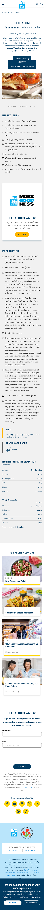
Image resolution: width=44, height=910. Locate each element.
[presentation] (22, 755)
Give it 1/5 (5, 27)
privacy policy (28, 787)
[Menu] (3, 3)
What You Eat (30, 850)
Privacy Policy (13, 897)
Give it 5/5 (18, 27)
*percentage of (13, 527)
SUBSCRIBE (22, 234)
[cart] (37, 3)
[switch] (22, 64)
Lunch (20, 33)
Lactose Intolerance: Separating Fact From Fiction (21, 685)
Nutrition (33, 106)
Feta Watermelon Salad (15, 581)
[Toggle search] (41, 3)
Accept (12, 903)
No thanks (31, 903)
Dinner (12, 33)
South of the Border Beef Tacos (19, 612)
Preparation (23, 106)
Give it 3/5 (11, 27)
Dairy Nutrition (14, 850)
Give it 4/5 (15, 27)
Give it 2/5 (8, 27)
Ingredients (12, 106)
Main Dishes (30, 33)
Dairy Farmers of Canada (22, 5)
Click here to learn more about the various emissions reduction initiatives (22, 872)
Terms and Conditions (32, 897)
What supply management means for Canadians (21, 645)
